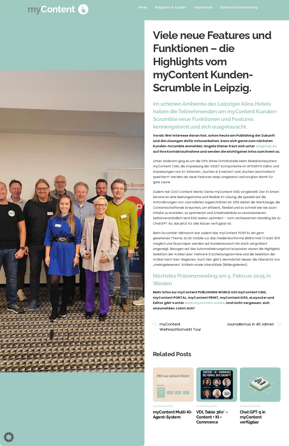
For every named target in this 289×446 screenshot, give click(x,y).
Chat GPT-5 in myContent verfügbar (253, 417)
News (143, 7)
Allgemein (159, 406)
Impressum (203, 7)
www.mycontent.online (205, 303)
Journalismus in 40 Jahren (250, 324)
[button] (9, 437)
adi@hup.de (266, 146)
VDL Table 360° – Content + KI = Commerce (212, 417)
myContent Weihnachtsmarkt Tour (180, 327)
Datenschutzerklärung (239, 7)
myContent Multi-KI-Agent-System (172, 414)
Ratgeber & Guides (171, 7)
